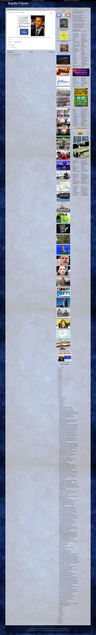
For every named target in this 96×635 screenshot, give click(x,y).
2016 (59, 384)
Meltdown (63, 307)
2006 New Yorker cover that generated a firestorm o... (68, 531)
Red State (82, 55)
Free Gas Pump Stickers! (63, 494)
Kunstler (82, 43)
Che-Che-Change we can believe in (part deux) (67, 589)
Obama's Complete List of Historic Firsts (79, 23)
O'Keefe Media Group (76, 82)
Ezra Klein (82, 114)
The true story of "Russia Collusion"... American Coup (64, 25)
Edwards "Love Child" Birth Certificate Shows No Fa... (68, 412)
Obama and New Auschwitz (77, 16)
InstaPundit (74, 56)
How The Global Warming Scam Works (63, 223)
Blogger (65, 628)
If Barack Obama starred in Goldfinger (66, 449)
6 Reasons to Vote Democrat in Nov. (63, 75)
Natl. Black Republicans (85, 175)
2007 (59, 616)
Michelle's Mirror (75, 120)
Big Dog (74, 178)
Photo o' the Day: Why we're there (65, 594)
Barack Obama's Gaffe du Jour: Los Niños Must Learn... (69, 553)
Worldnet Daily (83, 65)
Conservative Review (76, 42)
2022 (59, 375)
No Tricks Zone (83, 168)
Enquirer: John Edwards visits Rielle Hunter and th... (68, 471)
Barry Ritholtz (83, 78)
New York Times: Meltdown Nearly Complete (67, 458)
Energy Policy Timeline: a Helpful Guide (66, 538)
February (61, 613)
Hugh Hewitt (75, 55)
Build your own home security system (65, 524)
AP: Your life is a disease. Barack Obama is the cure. (68, 586)
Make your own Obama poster (64, 552)
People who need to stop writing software (66, 598)
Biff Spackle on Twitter (84, 188)
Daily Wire (82, 37)
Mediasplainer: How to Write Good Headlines (63, 117)
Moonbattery (83, 50)
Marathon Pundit (83, 174)
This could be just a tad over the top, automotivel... (68, 536)
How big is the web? (62, 441)
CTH (73, 43)
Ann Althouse (83, 33)
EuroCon (74, 47)
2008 (59, 396)
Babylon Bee (75, 110)
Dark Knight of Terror (63, 488)
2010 (59, 393)
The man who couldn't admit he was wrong (66, 466)
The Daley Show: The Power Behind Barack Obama (68, 435)
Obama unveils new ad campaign (65, 550)
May (60, 608)
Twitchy (74, 85)
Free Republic (75, 48)
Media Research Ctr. (84, 120)
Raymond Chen (75, 188)
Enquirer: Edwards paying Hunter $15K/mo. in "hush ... (69, 419)
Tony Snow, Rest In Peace (63, 542)
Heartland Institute (84, 164)
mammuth (57, 628)
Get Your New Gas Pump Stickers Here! (66, 474)
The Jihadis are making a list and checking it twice (68, 424)
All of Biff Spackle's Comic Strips (64, 362)
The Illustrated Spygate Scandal (6, 0)
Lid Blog (82, 48)
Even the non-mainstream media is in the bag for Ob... (68, 427)
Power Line (74, 61)
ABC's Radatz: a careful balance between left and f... (68, 563)
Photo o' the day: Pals (63, 461)
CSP (73, 164)
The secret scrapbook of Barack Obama (63, 318)
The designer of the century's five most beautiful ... (68, 511)
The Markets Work (84, 61)
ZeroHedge (83, 86)
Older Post (51, 52)
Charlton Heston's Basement (64, 463)
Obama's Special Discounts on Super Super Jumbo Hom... (69, 561)
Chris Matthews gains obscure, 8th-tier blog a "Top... (68, 535)
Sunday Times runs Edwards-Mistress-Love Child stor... (69, 440)
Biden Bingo (63, 202)
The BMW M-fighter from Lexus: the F (66, 572)
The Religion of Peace (76, 171)
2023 (59, 373)
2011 (59, 392)
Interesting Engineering (76, 192)
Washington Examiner (76, 65)
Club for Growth (83, 81)
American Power (75, 175)
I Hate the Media (83, 116)
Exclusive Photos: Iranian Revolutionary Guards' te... (68, 429)
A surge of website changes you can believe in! (67, 522)
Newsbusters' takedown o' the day (65, 452)
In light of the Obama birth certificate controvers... (68, 578)
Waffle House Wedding (63, 497)
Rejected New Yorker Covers (64, 530)
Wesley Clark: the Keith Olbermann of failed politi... (68, 566)
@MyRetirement (83, 191)
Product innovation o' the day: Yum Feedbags (67, 573)
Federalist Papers (84, 115)
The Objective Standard (85, 60)
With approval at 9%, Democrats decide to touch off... (68, 541)
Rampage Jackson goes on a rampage (66, 519)
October (60, 401)
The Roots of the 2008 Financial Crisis (63, 170)
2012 (59, 390)
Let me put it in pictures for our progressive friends (68, 577)
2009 (59, 395)
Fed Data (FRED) (84, 83)
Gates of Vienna (83, 39)
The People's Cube (76, 124)
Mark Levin (74, 57)
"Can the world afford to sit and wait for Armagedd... (68, 569)
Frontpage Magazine (76, 50)
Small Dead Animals (84, 178)
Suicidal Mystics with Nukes (63, 349)
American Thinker (75, 37)
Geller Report (75, 52)
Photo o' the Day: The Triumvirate (65, 469)
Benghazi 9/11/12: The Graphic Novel (71, 0)
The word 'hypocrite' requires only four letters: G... (68, 508)
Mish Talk (82, 85)
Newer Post (11, 52)
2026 (59, 368)
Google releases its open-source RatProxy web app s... (69, 583)
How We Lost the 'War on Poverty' (78, 26)
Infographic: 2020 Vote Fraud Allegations (63, 233)
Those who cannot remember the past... (66, 592)
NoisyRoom (83, 51)
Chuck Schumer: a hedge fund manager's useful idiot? (68, 500)
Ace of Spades (75, 33)
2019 (59, 379)
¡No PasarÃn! (75, 177)
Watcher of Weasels (84, 182)
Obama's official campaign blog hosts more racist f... (68, 485)
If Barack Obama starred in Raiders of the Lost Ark (68, 527)
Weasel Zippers (75, 66)
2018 (59, 381)
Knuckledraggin (75, 119)
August (60, 404)
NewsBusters (83, 124)
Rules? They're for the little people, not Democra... (68, 468)
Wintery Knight (83, 183)
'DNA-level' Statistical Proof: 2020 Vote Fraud (63, 85)
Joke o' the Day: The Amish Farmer (65, 499)
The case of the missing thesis (64, 457)
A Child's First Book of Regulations (78, 27)
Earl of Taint (74, 114)
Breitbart (74, 39)
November (61, 399)
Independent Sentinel (84, 41)
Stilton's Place (75, 123)
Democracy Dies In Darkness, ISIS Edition (63, 149)
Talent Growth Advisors (84, 195)
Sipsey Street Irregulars (85, 177)
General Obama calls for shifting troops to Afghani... (68, 480)
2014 (59, 387)
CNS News (74, 41)
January (60, 614)
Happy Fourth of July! (63, 600)
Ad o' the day (61, 505)
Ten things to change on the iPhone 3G (66, 502)
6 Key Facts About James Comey (63, 275)
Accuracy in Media (84, 110)
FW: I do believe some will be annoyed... (66, 415)
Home (31, 52)
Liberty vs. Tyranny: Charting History (78, 15)
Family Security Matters (76, 182)
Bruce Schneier (75, 195)
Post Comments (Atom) (17, 54)
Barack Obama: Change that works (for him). (67, 539)
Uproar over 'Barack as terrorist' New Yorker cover (68, 533)
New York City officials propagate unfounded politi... (68, 581)
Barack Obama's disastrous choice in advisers (67, 555)
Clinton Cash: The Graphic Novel (63, 254)
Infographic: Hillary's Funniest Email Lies (63, 265)
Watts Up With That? (84, 171)
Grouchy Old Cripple (76, 116)
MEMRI (82, 123)
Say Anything (83, 56)
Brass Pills (74, 78)
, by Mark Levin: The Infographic (63, 138)
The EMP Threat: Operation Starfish (63, 339)
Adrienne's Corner (75, 174)
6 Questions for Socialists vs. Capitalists (63, 128)
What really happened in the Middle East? (63, 96)
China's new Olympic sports (64, 570)
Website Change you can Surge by (65, 525)
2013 (59, 389)
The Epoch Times (75, 46)
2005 (59, 619)
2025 (59, 370)
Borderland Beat (75, 162)
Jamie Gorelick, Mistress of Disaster (63, 328)
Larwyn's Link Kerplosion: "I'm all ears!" (66, 455)
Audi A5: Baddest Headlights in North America (67, 421)
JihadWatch (83, 118)
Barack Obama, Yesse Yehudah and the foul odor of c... (69, 496)
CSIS (73, 163)
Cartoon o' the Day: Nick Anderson (65, 482)
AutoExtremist (75, 187)
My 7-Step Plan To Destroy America (63, 286)
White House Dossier (76, 86)
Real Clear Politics (84, 125)
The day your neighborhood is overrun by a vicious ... (68, 558)
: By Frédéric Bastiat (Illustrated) (63, 107)
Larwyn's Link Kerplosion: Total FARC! (66, 575)
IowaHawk (74, 118)
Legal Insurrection (84, 46)
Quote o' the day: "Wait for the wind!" (65, 567)
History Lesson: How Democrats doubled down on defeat (69, 486)
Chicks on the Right (84, 34)
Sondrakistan (83, 179)
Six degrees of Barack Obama (64, 605)
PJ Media (74, 60)
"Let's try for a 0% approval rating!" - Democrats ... (68, 491)
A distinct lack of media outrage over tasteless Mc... (68, 483)
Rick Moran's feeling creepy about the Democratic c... (68, 426)
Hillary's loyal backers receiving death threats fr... (67, 514)
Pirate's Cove (83, 52)
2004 (59, 621)
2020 (59, 378)
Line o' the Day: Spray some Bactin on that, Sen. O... (68, 430)
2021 (59, 376)
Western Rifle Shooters (84, 64)
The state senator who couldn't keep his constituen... (68, 580)
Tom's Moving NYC (84, 192)
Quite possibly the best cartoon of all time (66, 547)
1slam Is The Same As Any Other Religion (63, 191)
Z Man (82, 66)
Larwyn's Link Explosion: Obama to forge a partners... (68, 516)
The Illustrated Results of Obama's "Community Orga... (69, 603)
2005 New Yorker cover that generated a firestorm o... (68, 528)
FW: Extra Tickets (62, 418)
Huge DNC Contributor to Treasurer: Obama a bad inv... (69, 413)
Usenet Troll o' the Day (63, 477)
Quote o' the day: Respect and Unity (65, 460)
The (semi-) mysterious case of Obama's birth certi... (68, 591)
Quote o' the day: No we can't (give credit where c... (68, 447)
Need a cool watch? (62, 549)
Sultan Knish (83, 59)
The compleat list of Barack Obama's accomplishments (69, 556)
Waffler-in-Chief (62, 545)
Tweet (51, 13)
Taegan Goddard (83, 111)
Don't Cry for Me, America (63, 212)
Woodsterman (75, 125)
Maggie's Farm (75, 183)
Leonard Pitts (83, 119)
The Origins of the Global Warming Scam (79, 17)
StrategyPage (75, 168)
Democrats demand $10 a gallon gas (65, 407)
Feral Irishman (75, 115)
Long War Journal (75, 167)
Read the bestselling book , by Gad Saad (64, 37)
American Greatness (76, 34)
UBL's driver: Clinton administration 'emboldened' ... (68, 438)
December (61, 398)
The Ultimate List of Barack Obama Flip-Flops (67, 454)
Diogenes (74, 111)
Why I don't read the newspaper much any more (67, 432)
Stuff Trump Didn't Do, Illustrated (63, 159)
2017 (59, 382)
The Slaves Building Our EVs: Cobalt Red (64, 48)
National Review (75, 59)
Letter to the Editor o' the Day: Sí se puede (66, 410)
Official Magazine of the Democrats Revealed (63, 297)
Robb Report (75, 193)
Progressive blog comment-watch (65, 489)
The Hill (74, 64)
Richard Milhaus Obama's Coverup (65, 513)
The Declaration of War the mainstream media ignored (68, 444)
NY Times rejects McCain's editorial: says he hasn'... (68, 472)
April (60, 610)
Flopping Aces (83, 38)
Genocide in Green (63, 180)
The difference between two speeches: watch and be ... (69, 446)
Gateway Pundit (75, 51)
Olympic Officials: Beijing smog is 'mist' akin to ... (67, 433)
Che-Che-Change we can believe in (65, 597)
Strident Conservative (84, 57)
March (60, 611)
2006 (59, 618)
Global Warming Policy (84, 163)
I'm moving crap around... (63, 544)
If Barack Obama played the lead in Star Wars (67, 510)
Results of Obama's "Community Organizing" (63, 244)
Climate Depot (83, 162)
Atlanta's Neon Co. (84, 187)
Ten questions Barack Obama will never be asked (68, 443)
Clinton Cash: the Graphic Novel (38, 0)
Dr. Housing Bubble (84, 82)
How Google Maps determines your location (67, 595)
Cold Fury (74, 179)
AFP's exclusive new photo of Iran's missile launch (68, 559)
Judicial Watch (75, 81)
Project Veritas (75, 83)
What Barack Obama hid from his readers (66, 416)
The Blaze (74, 38)
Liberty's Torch (83, 47)
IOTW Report (83, 42)
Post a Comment (12, 47)
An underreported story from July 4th (65, 584)
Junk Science (83, 167)
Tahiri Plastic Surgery (84, 193)
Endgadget (74, 191)
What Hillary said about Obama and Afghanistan (67, 475)
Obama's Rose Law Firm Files (64, 564)
